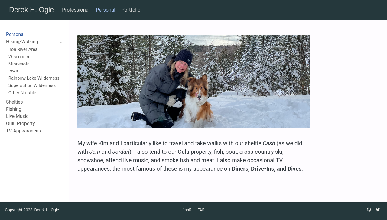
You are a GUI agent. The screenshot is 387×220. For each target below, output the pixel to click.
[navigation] (31, 42)
